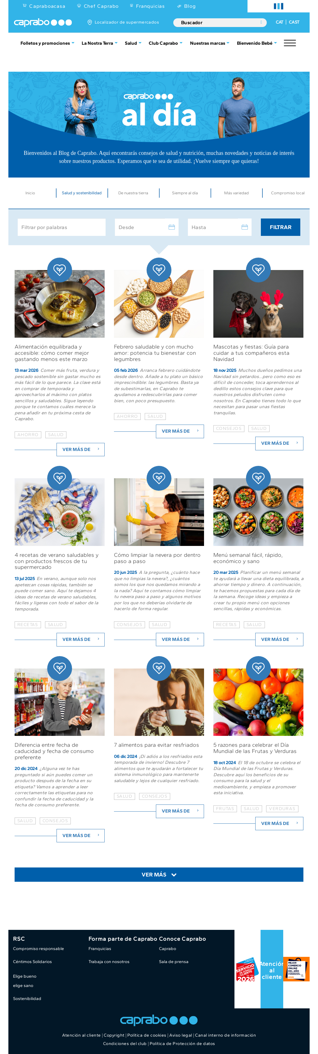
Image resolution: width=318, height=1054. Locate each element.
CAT (279, 22)
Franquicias (150, 6)
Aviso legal (180, 1035)
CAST (294, 22)
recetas (27, 624)
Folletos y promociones (45, 43)
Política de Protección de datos (182, 1043)
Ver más (154, 874)
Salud (131, 43)
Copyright (114, 1035)
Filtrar (281, 227)
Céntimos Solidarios (32, 961)
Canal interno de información (225, 1035)
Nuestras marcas (207, 43)
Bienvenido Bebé (254, 43)
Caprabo (167, 948)
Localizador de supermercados (127, 22)
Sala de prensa (174, 961)
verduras (282, 808)
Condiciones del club (125, 1043)
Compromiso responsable (38, 948)
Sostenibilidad (27, 998)
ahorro (28, 434)
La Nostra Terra (97, 43)
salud (56, 434)
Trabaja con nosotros (109, 961)
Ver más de (81, 449)
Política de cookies (146, 1035)
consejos (229, 428)
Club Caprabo (163, 43)
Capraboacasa (47, 6)
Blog (190, 6)
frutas (225, 808)
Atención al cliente (272, 970)
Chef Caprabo (101, 6)
